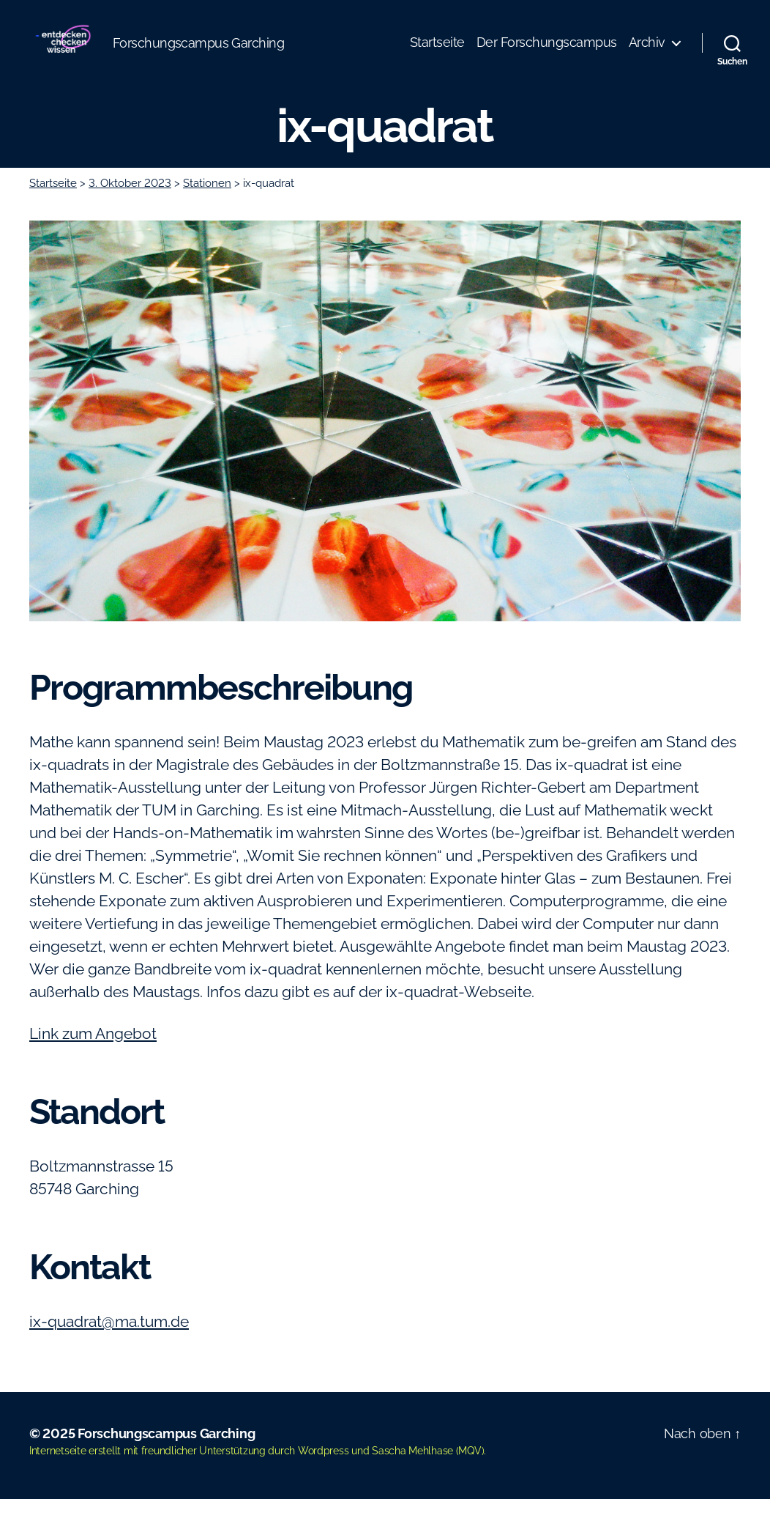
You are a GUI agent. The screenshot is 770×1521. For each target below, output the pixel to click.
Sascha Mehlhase (412, 1473)
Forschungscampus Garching (166, 1455)
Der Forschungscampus (546, 53)
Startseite (437, 53)
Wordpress (323, 1473)
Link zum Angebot (93, 1055)
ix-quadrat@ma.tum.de (109, 1343)
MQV (469, 1473)
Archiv (647, 53)
